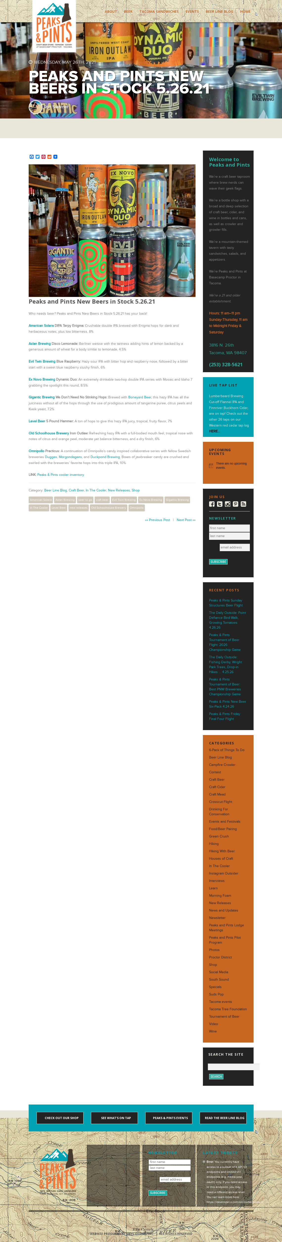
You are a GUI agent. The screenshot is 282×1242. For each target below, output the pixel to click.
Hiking (214, 844)
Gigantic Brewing (42, 397)
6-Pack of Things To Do (226, 750)
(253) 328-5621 (226, 364)
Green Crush (219, 836)
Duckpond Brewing (105, 457)
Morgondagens (70, 457)
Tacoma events (220, 1002)
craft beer (102, 500)
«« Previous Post (157, 520)
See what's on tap (115, 1118)
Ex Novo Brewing (42, 379)
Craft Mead (217, 794)
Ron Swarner (56, 107)
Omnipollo (36, 451)
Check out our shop (61, 1118)
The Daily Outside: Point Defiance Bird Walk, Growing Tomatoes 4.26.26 (227, 620)
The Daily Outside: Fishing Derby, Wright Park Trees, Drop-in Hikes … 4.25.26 (225, 664)
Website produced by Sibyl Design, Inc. (122, 1234)
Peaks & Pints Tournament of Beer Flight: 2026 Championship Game (225, 642)
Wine (213, 1031)
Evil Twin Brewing (42, 361)
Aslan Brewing (40, 344)
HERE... (214, 431)
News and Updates (223, 910)
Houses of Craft (221, 858)
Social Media (218, 972)
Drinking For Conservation (219, 811)
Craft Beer (76, 490)
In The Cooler (96, 490)
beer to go (85, 500)
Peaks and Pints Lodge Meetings (226, 927)
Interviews (217, 881)
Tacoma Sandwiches (159, 11)
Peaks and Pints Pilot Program (225, 940)
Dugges (51, 457)
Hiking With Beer (222, 851)
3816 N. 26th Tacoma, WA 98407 (228, 349)
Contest (215, 772)
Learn (213, 888)
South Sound (219, 979)
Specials (215, 987)
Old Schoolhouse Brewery (49, 433)
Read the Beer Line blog (224, 1118)
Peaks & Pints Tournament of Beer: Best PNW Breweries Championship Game (225, 686)
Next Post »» (186, 520)
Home (245, 11)
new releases (78, 507)
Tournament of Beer (224, 1016)
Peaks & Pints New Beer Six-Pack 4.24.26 (227, 704)
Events (192, 11)
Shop (136, 490)
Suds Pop (216, 994)
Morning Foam (220, 895)
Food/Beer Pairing (223, 829)
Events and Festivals (224, 821)
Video (213, 1024)
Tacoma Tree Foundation (228, 1009)
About (111, 11)
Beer (128, 11)
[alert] (228, 466)
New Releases (119, 490)
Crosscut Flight (220, 802)
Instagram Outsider (223, 873)
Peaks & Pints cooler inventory (60, 475)
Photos (214, 950)
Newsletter (217, 918)
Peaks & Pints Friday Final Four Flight (224, 716)
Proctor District (220, 957)
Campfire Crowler (222, 765)
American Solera (41, 500)
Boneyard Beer (139, 397)
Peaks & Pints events (170, 1118)
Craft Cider (217, 787)
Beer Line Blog (219, 11)
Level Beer (37, 421)
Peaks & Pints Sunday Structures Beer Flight (226, 602)
